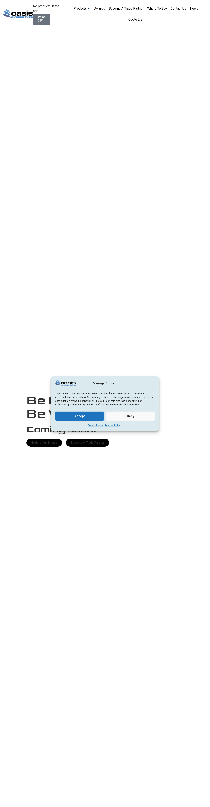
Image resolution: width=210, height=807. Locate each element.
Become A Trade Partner (126, 8)
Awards (99, 8)
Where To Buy (157, 8)
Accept (79, 416)
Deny (130, 416)
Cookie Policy (95, 425)
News (194, 8)
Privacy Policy (112, 425)
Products (80, 8)
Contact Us (178, 8)
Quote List (135, 20)
